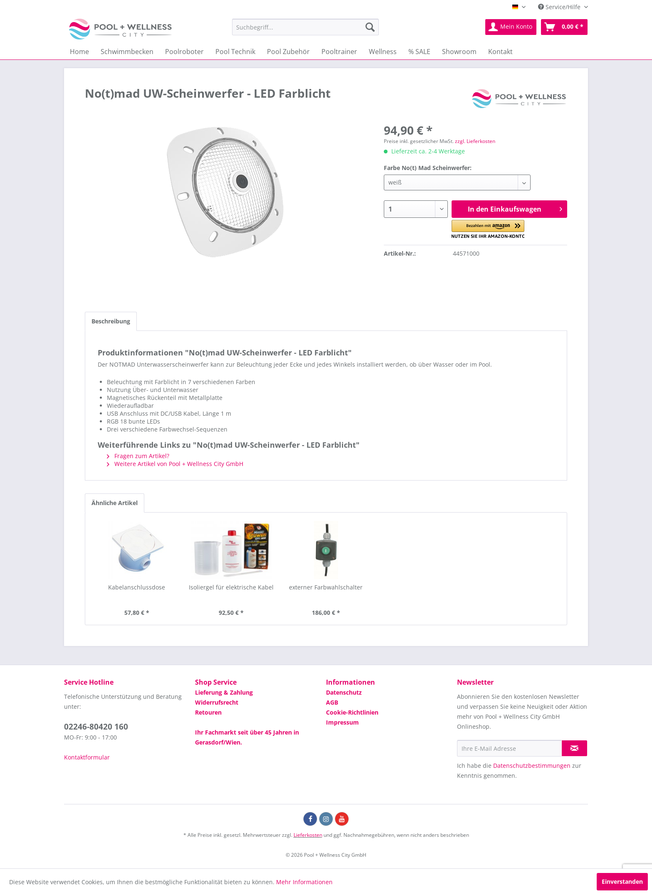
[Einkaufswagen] (564, 27)
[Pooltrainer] (339, 51)
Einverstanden (622, 881)
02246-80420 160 (96, 726)
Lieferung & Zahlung (224, 692)
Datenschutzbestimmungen (531, 765)
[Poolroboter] (184, 51)
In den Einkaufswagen (515, 208)
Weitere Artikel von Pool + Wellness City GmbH (175, 464)
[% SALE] (419, 51)
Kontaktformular (87, 757)
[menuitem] (305, 27)
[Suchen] (370, 27)
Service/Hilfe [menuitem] (560, 7)
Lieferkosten (308, 834)
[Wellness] (383, 51)
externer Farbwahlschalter (326, 587)
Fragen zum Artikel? (138, 456)
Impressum (342, 722)
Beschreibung (110, 321)
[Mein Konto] (511, 27)
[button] (488, 229)
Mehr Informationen (304, 882)
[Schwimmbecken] (127, 51)
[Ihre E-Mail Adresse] (509, 748)
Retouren (208, 712)
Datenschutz (344, 692)
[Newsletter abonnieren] (574, 748)
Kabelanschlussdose (136, 587)
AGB (332, 702)
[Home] (79, 51)
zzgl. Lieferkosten (475, 141)
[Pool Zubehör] (288, 51)
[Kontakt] (500, 51)
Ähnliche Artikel (114, 503)
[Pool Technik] (235, 51)
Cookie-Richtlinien (352, 712)
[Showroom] (459, 51)
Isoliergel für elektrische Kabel (231, 587)
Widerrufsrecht (216, 702)
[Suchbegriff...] (305, 27)
